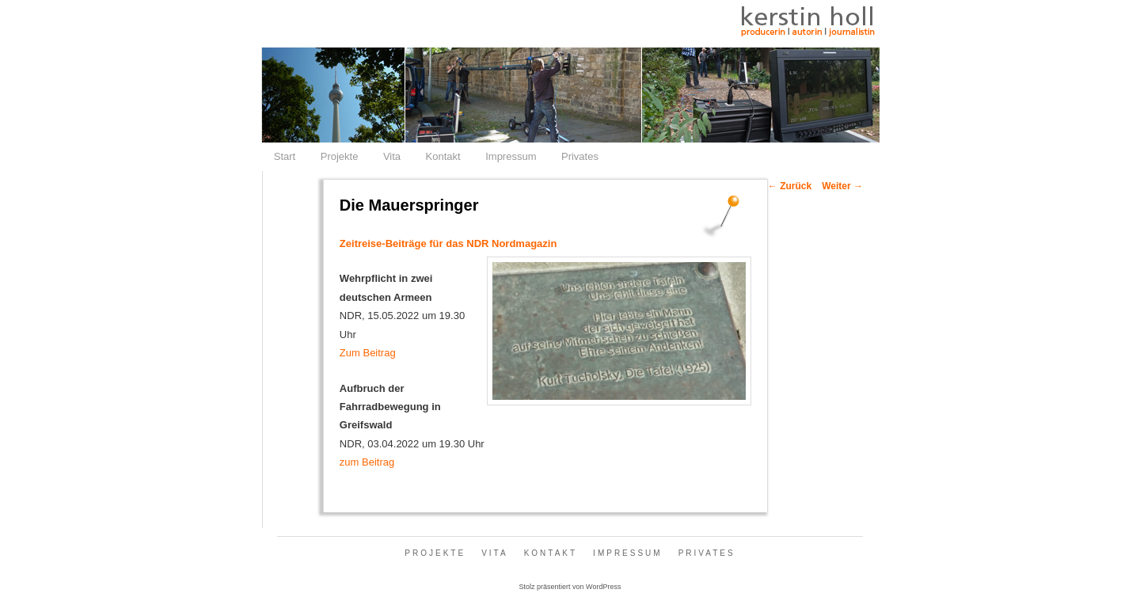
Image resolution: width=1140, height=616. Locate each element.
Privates (579, 156)
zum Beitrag (367, 462)
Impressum (510, 156)
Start (284, 156)
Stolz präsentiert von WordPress (570, 587)
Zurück (789, 186)
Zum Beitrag (368, 353)
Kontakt (443, 156)
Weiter (842, 186)
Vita (392, 156)
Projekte (340, 156)
